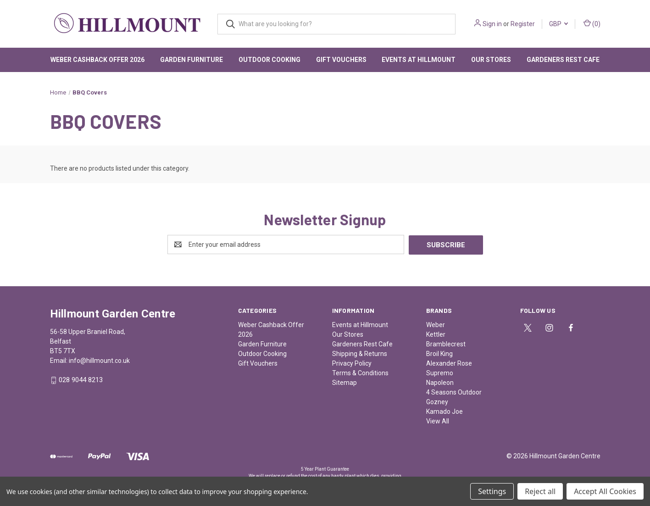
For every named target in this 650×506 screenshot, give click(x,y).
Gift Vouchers (341, 59)
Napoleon (440, 382)
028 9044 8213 (81, 380)
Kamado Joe (444, 411)
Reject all (540, 491)
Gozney (437, 401)
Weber (435, 324)
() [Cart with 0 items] (591, 23)
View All (437, 420)
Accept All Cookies (605, 491)
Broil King (439, 353)
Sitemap (344, 382)
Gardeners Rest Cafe (563, 59)
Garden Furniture (191, 59)
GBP (558, 24)
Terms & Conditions (360, 372)
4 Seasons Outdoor (454, 391)
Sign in (492, 24)
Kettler (435, 334)
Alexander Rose (449, 363)
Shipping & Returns (359, 353)
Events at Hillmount (419, 59)
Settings (492, 491)
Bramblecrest (446, 343)
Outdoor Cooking (269, 59)
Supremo (439, 372)
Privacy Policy (352, 363)
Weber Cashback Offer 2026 (97, 59)
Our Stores (491, 59)
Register (523, 24)
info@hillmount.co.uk (99, 360)
